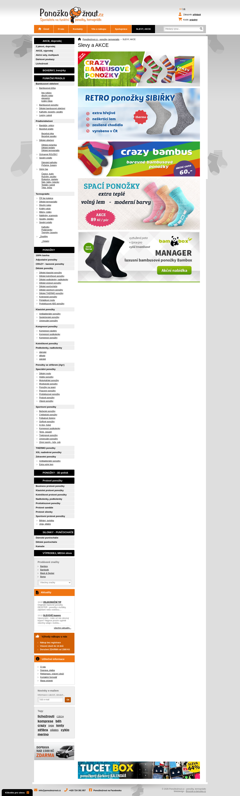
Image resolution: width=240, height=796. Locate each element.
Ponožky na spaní (47, 387)
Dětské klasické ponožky (50, 272)
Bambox (44, 566)
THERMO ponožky (45, 448)
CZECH (60, 716)
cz (180, 9)
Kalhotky (45, 227)
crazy (42, 725)
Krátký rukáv (45, 208)
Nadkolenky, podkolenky (49, 499)
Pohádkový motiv (47, 300)
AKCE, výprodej (44, 50)
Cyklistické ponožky (48, 414)
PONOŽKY (49, 250)
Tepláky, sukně (48, 185)
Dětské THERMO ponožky (51, 293)
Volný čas (43, 169)
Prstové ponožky (46, 397)
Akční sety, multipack (47, 55)
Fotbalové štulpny (47, 418)
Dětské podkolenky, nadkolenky (53, 279)
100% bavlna (42, 255)
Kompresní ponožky (46, 326)
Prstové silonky (44, 512)
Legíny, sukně (45, 115)
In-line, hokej (45, 425)
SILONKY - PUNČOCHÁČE (58, 532)
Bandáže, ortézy (46, 125)
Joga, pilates (45, 524)
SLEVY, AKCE (143, 29)
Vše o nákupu (98, 29)
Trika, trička (46, 187)
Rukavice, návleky (49, 179)
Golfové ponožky (46, 421)
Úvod (43, 29)
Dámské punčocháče (47, 537)
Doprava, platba (47, 670)
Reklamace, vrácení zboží (52, 674)
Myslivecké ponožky (48, 384)
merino (43, 734)
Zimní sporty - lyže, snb (50, 442)
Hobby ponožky (46, 377)
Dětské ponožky (44, 268)
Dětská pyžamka (49, 145)
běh (58, 721)
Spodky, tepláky (46, 219)
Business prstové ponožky (50, 486)
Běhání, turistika (46, 520)
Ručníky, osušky (48, 176)
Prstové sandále (44, 507)
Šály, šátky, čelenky (50, 182)
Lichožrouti (42, 63)
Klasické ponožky (45, 309)
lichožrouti (46, 716)
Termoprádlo (43, 194)
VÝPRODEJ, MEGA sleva (57, 553)
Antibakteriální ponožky (50, 314)
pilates (54, 730)
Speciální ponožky (46, 369)
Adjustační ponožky (46, 259)
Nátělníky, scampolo (48, 215)
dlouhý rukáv (47, 95)
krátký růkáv (47, 101)
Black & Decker (47, 573)
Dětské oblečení (46, 140)
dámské (42, 352)
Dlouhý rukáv (45, 205)
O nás (61, 29)
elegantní (45, 98)
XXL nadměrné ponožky (48, 452)
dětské (42, 355)
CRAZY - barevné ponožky (50, 264)
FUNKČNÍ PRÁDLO (54, 78)
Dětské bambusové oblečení (52, 108)
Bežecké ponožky (47, 411)
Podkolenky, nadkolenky (49, 348)
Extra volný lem (46, 464)
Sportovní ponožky (46, 407)
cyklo (65, 730)
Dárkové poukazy (45, 59)
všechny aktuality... (62, 628)
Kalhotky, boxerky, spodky (51, 112)
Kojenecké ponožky (48, 297)
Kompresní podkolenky (49, 334)
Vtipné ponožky (46, 401)
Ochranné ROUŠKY (48, 154)
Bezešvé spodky (48, 136)
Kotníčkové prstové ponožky (51, 494)
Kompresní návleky (48, 331)
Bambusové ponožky (48, 105)
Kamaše (40, 546)
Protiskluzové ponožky (49, 394)
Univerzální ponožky (48, 321)
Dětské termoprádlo (50, 150)
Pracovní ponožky (47, 391)
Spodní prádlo (45, 158)
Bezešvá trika (47, 133)
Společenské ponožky (49, 317)
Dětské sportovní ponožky (51, 290)
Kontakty (78, 29)
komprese (45, 721)
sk (184, 9)
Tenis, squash (45, 432)
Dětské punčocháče (48, 286)
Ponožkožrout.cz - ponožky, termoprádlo (101, 39)
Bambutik (44, 570)
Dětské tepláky (48, 147)
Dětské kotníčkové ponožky (51, 276)
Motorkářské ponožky (49, 380)
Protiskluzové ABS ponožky (51, 303)
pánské (42, 359)
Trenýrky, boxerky (49, 232)
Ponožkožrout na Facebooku (108, 790)
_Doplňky (43, 236)
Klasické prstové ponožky (50, 490)
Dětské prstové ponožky (50, 283)
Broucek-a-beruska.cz (196, 791)
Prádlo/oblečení (44, 121)
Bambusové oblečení (47, 83)
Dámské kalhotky (49, 162)
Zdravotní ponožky (46, 456)
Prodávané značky (48, 562)
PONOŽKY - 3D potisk (55, 472)
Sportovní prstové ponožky (50, 516)
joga (51, 725)
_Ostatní (45, 241)
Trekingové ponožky (48, 435)
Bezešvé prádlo (46, 129)
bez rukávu (46, 93)
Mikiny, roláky (45, 212)
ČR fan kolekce (46, 198)
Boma (43, 576)
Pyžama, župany (49, 165)
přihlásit (197, 14)
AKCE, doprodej (52, 41)
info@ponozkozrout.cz (50, 790)
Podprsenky (46, 230)
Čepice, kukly (47, 174)
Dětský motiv (45, 373)
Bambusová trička (47, 88)
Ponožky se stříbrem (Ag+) (50, 365)
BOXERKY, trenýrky (54, 70)
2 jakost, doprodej (45, 46)
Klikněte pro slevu (17, 792)
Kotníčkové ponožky (47, 343)
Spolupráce (121, 29)
